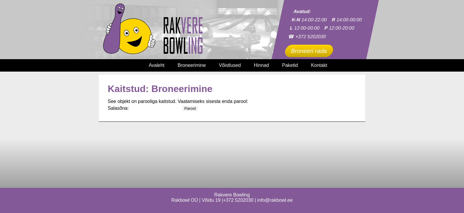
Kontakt (319, 65)
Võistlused (230, 65)
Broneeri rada (309, 51)
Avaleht (157, 65)
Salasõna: (144, 108)
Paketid (290, 65)
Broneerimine (192, 65)
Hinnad (261, 65)
